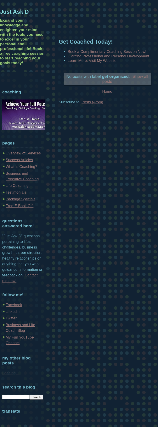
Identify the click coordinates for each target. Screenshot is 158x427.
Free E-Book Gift (19, 206)
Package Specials (20, 199)
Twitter (11, 318)
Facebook (14, 305)
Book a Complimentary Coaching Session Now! (107, 52)
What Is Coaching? (21, 167)
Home (107, 91)
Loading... (10, 373)
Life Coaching (17, 185)
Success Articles (19, 160)
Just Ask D (14, 12)
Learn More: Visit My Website (92, 61)
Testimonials (16, 192)
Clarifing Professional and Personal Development (108, 56)
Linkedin (13, 312)
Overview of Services (23, 153)
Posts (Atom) (92, 102)
